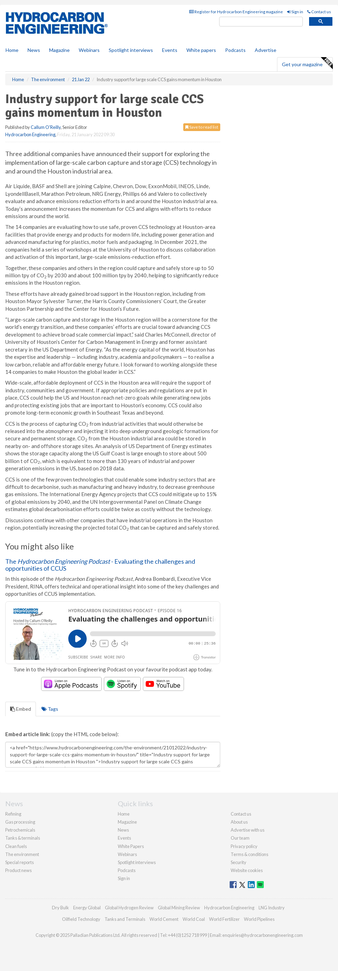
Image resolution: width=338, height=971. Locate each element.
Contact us (319, 11)
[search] (261, 22)
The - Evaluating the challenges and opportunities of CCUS (100, 564)
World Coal (194, 919)
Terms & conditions (249, 854)
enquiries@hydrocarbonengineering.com (262, 935)
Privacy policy (244, 846)
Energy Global (87, 907)
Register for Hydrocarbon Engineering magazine (236, 11)
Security (238, 862)
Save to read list (201, 127)
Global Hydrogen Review (129, 907)
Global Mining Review (179, 907)
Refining (13, 814)
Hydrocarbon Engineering (30, 134)
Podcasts (235, 50)
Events (169, 50)
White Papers (131, 846)
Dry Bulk (60, 907)
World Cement (163, 919)
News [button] (34, 50)
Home (12, 50)
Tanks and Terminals (125, 919)
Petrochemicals (20, 830)
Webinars (89, 50)
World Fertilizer (224, 919)
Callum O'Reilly (46, 127)
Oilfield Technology (81, 919)
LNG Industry (272, 907)
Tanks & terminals (22, 838)
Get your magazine (307, 63)
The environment (22, 854)
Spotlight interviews (131, 50)
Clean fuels (16, 846)
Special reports (19, 862)
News (123, 830)
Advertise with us (247, 830)
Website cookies (247, 870)
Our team (240, 838)
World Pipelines (259, 919)
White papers (201, 50)
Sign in (295, 11)
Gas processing (20, 822)
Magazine (59, 50)
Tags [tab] (49, 709)
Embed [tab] (20, 709)
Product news (18, 870)
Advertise (265, 50)
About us (239, 822)
